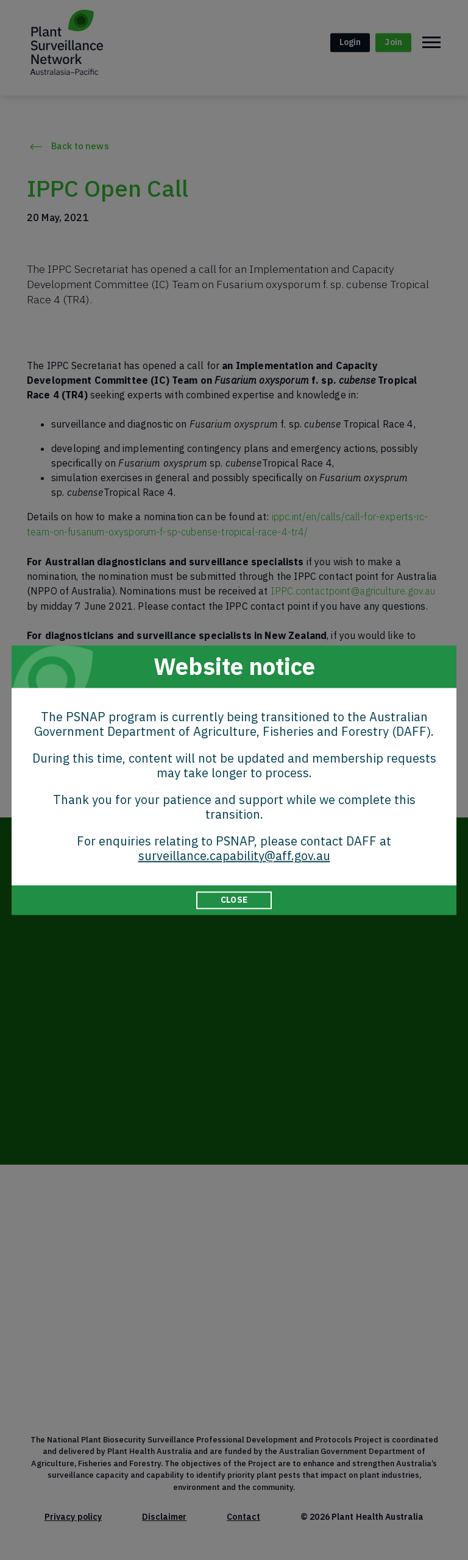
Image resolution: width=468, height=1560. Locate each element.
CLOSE (234, 899)
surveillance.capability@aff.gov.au (234, 855)
